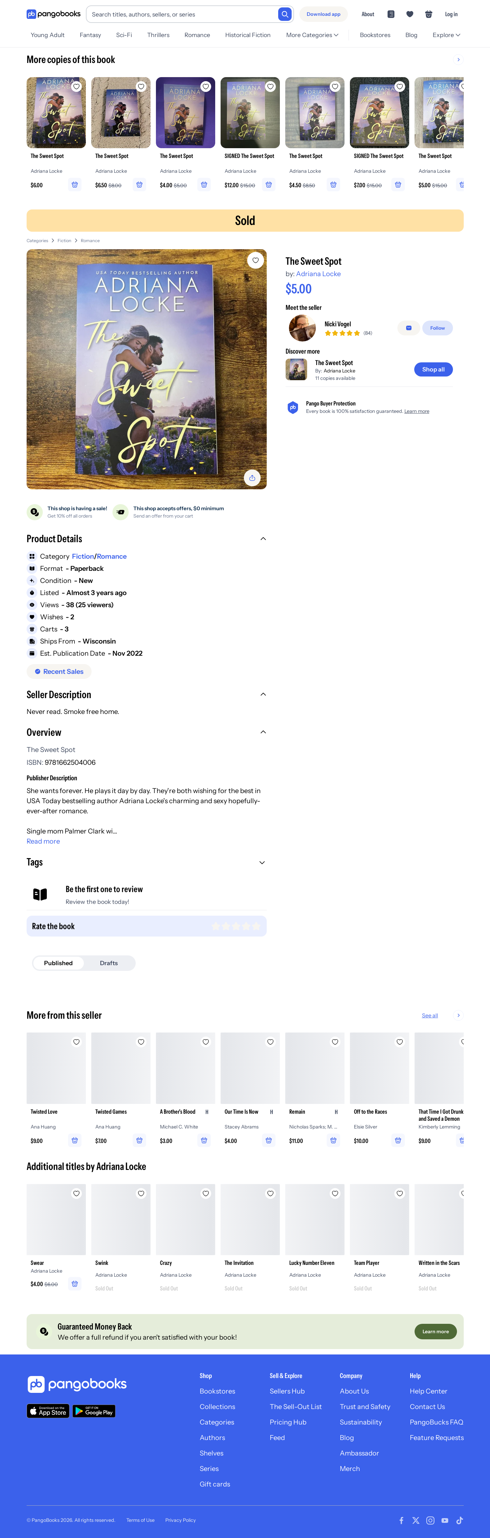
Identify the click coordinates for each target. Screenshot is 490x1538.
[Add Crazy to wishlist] (205, 1193)
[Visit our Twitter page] (416, 1520)
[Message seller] (408, 328)
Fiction (64, 240)
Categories (37, 240)
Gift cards (215, 1484)
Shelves (211, 1453)
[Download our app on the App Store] (48, 1411)
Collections (217, 1407)
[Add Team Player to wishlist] (399, 1193)
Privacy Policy (180, 1520)
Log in (451, 14)
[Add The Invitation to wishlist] (270, 1193)
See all (452, 1015)
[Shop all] (433, 369)
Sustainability (361, 1422)
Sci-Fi (124, 34)
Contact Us (427, 1407)
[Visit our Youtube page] (445, 1520)
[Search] (285, 14)
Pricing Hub (288, 1422)
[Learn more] (436, 1331)
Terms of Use (140, 1520)
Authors (212, 1438)
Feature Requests (437, 1438)
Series (209, 1469)
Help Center (429, 1391)
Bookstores (375, 34)
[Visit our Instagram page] (430, 1520)
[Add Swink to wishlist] (141, 1193)
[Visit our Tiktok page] (460, 1520)
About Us (354, 1391)
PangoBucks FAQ (436, 1422)
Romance (197, 34)
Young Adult (48, 34)
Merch (350, 1469)
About (368, 14)
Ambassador (359, 1453)
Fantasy (90, 34)
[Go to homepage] (53, 14)
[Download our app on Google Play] (94, 1411)
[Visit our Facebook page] (401, 1520)
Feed (277, 1438)
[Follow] (437, 328)
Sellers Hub (287, 1391)
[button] (147, 539)
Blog (411, 34)
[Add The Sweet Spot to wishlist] (255, 260)
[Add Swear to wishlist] (76, 1193)
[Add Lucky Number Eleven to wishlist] (335, 1193)
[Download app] (323, 14)
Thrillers (158, 34)
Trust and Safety (365, 1407)
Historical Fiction (248, 34)
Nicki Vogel (338, 324)
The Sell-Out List (296, 1407)
